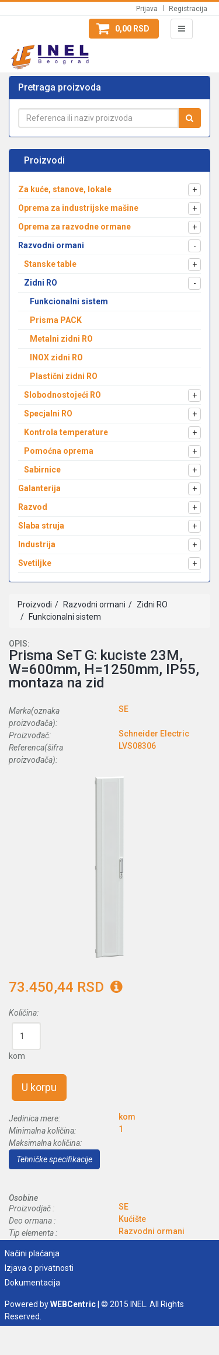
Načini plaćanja (32, 1253)
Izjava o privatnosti (39, 1268)
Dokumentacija (32, 1282)
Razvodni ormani (93, 604)
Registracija (188, 9)
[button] (124, 29)
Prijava (147, 9)
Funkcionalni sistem (64, 616)
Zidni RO (151, 604)
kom (17, 1056)
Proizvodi (35, 604)
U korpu (39, 1087)
